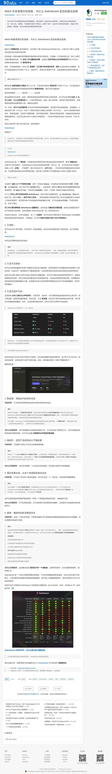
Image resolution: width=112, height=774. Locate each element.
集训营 (47, 3)
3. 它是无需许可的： (96, 51)
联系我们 (47, 759)
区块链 (51, 679)
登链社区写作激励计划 (31, 694)
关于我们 (8, 755)
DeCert (24, 755)
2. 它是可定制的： (95, 48)
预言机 (35, 679)
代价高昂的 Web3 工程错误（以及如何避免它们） (23, 718)
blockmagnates (10, 15)
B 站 (64, 761)
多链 (56, 679)
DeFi (23, 679)
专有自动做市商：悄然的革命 (54, 724)
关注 (103, 13)
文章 (27, 3)
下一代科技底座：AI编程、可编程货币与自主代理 (22, 713)
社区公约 (8, 757)
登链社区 (47, 769)
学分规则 (8, 759)
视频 (33, 3)
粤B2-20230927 (66, 771)
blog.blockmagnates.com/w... (27, 668)
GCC (24, 759)
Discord (64, 755)
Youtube (65, 759)
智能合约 (71, 679)
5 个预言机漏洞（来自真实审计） (55, 704)
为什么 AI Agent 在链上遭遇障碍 (17, 709)
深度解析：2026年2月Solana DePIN (56, 721)
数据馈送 (63, 679)
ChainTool (25, 757)
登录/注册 (105, 3)
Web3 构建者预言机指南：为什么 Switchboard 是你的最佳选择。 (96, 39)
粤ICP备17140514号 (54, 771)
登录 (10, 739)
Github (7, 761)
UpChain (25, 761)
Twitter (65, 757)
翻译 (7, 679)
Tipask (68, 769)
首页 (20, 3)
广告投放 (47, 755)
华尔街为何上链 (49, 718)
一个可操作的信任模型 (13, 727)
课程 (39, 3)
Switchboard (9, 45)
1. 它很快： (93, 45)
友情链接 (47, 761)
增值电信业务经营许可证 (79, 771)
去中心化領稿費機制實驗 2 (15, 724)
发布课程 (47, 757)
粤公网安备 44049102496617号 (36, 771)
